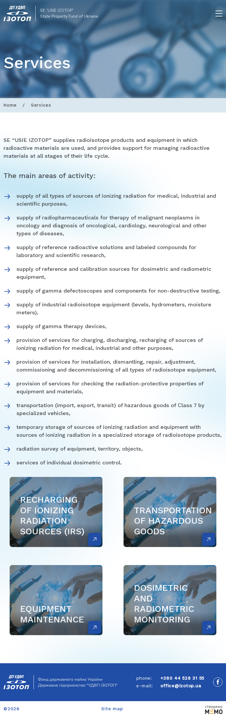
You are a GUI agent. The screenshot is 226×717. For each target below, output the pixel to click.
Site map (112, 708)
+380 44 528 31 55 (182, 678)
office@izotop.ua (180, 686)
